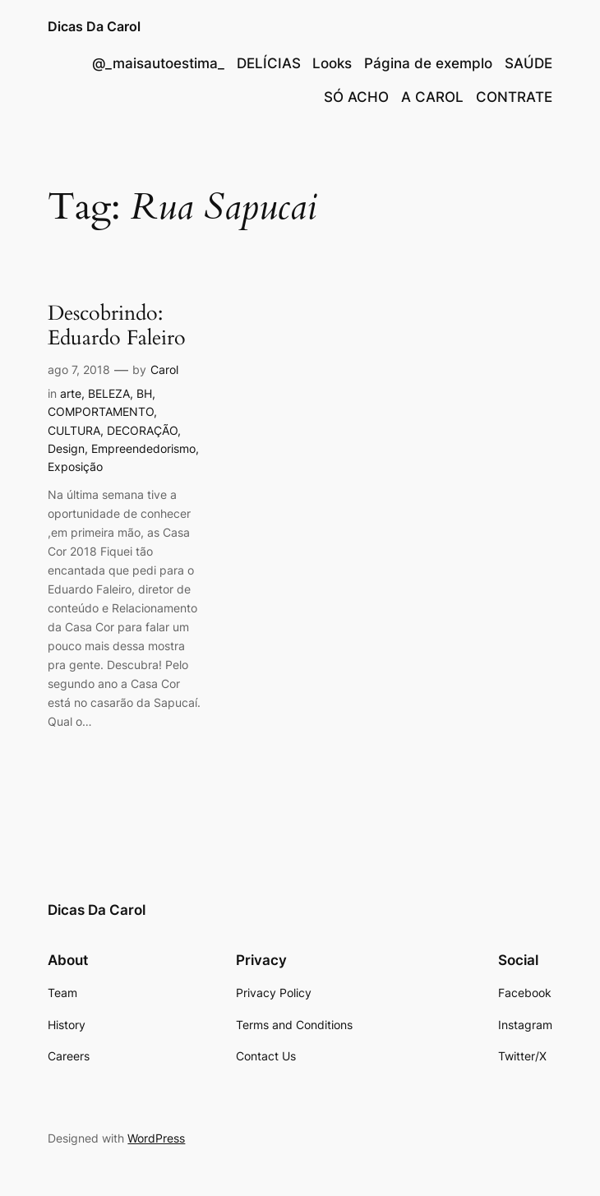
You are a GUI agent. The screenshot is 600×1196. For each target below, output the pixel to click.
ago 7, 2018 (79, 369)
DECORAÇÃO (142, 430)
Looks (332, 63)
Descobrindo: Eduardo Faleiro (117, 326)
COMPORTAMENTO (101, 411)
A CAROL (432, 97)
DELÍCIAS (269, 63)
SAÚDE (528, 63)
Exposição (75, 466)
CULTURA (74, 430)
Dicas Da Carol (94, 26)
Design (66, 448)
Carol (164, 369)
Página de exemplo (428, 63)
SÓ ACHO (356, 97)
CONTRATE (514, 97)
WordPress (156, 1138)
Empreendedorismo (143, 448)
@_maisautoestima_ (158, 63)
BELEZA (109, 393)
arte (70, 393)
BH (144, 393)
